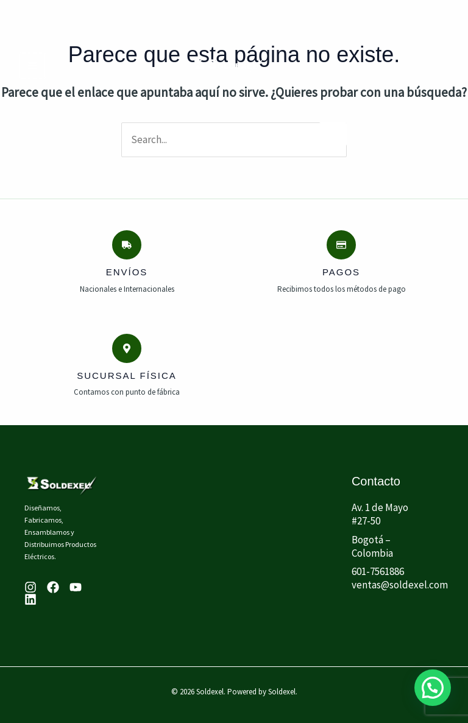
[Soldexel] (229, 65)
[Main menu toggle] (32, 66)
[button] (432, 687)
